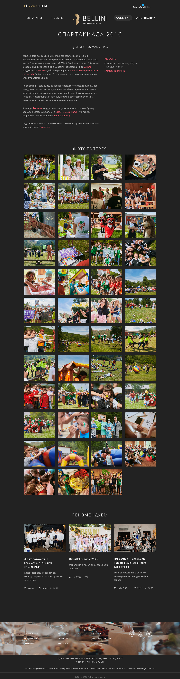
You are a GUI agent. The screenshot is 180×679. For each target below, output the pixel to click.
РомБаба (42, 70)
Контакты (97, 643)
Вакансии (63, 633)
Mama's (87, 67)
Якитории (37, 108)
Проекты (57, 17)
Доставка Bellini (101, 638)
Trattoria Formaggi (62, 115)
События (123, 17)
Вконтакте (45, 127)
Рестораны (33, 17)
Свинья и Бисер (78, 70)
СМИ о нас (97, 633)
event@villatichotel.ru (114, 71)
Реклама (63, 643)
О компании (145, 17)
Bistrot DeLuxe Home (66, 112)
